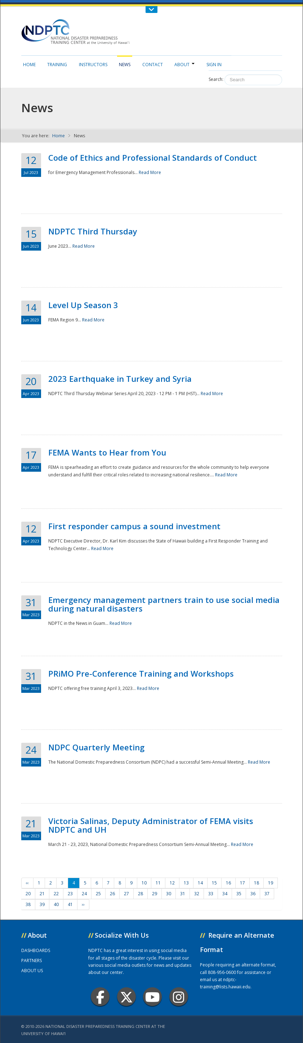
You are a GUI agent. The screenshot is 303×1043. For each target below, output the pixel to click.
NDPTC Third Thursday (92, 231)
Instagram (178, 997)
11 (158, 883)
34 (224, 894)
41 (70, 904)
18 (256, 883)
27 (126, 894)
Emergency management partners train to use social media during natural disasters (164, 604)
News (124, 64)
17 (242, 883)
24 (84, 894)
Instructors (93, 64)
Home (29, 64)
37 (266, 894)
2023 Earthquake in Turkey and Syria (120, 378)
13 (186, 883)
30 (168, 894)
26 (112, 894)
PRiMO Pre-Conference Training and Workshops (141, 673)
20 (28, 894)
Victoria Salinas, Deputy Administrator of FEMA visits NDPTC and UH (150, 825)
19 (270, 883)
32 (196, 894)
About (184, 64)
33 (210, 894)
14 (200, 883)
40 (56, 904)
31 (182, 894)
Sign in (214, 64)
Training (57, 64)
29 (154, 894)
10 (144, 883)
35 (238, 894)
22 (56, 894)
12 (172, 883)
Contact (152, 64)
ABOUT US (32, 970)
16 (228, 883)
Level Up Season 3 (83, 304)
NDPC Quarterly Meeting (96, 747)
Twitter (126, 997)
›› (83, 904)
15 (214, 883)
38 (28, 904)
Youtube (152, 997)
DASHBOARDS (35, 950)
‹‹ (27, 883)
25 (98, 894)
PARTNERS (31, 960)
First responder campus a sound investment (134, 526)
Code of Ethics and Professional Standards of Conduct (152, 157)
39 (42, 904)
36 (252, 894)
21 (42, 894)
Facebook (100, 997)
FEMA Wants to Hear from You (107, 452)
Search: (216, 79)
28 (140, 894)
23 (70, 894)
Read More (150, 172)
